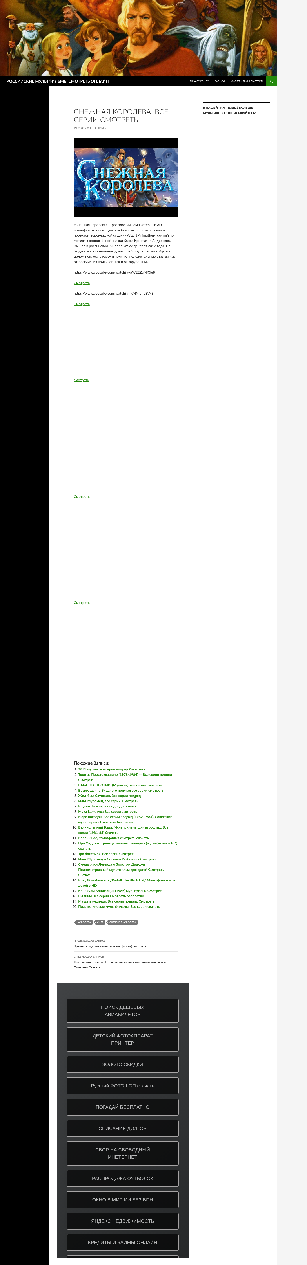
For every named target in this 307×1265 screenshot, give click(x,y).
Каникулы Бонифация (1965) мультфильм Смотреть (120, 890)
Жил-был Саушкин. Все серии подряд (109, 795)
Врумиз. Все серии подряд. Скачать (107, 806)
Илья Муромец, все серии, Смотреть (108, 801)
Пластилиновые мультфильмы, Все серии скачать (119, 906)
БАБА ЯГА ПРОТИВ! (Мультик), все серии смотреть (120, 785)
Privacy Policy (199, 81)
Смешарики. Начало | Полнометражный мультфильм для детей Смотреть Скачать (126, 961)
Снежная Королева (122, 922)
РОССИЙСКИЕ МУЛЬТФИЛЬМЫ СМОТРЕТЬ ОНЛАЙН (58, 81)
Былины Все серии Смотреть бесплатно (111, 896)
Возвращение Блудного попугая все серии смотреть (121, 790)
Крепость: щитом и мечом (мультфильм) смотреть (126, 943)
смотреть (81, 380)
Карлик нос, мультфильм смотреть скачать (113, 838)
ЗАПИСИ (220, 81)
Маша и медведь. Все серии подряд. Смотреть (116, 901)
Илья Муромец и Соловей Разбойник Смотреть (117, 859)
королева (84, 922)
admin (101, 128)
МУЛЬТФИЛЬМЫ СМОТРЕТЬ (247, 81)
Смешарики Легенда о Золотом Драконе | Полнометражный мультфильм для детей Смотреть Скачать (121, 869)
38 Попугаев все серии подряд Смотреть (111, 769)
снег (100, 922)
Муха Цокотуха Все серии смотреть (107, 811)
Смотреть (82, 283)
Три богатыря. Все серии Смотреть (106, 853)
